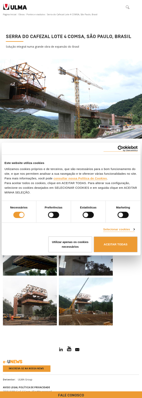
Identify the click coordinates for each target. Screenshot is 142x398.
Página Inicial (9, 14)
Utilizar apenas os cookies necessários (70, 244)
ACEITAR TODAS (115, 244)
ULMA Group (25, 379)
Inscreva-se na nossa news (26, 368)
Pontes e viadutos (35, 14)
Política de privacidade (34, 387)
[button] (119, 7)
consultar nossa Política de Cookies (80, 178)
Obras (21, 14)
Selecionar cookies (116, 229)
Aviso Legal (10, 387)
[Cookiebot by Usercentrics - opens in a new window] (120, 148)
